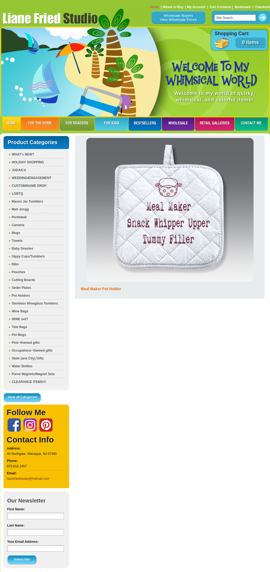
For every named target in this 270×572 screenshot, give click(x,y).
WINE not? (20, 319)
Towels (17, 241)
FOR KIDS (111, 124)
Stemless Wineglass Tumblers (35, 303)
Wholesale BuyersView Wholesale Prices (178, 18)
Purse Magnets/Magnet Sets (33, 374)
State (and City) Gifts (28, 358)
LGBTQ (17, 194)
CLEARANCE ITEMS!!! (29, 382)
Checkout (262, 7)
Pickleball (19, 217)
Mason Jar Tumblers (27, 201)
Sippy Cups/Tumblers (28, 256)
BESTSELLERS (145, 124)
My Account (196, 7)
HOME (11, 124)
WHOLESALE (178, 124)
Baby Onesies (22, 248)
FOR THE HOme (40, 124)
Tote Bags (19, 327)
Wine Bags (20, 311)
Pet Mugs (19, 335)
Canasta (18, 225)
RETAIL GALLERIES (214, 124)
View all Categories (22, 397)
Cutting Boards (23, 280)
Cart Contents (220, 7)
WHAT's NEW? (23, 154)
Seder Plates (21, 288)
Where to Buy (173, 7)
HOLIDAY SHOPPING (28, 162)
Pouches (18, 272)
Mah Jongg (20, 209)
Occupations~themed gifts (32, 350)
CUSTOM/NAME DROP (29, 186)
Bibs (15, 264)
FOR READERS (77, 124)
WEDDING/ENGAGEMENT (32, 178)
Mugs (16, 233)
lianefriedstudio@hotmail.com (28, 479)
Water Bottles (22, 366)
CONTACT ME (251, 124)
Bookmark (243, 7)
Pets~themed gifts (26, 343)
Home (154, 7)
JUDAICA (19, 170)
